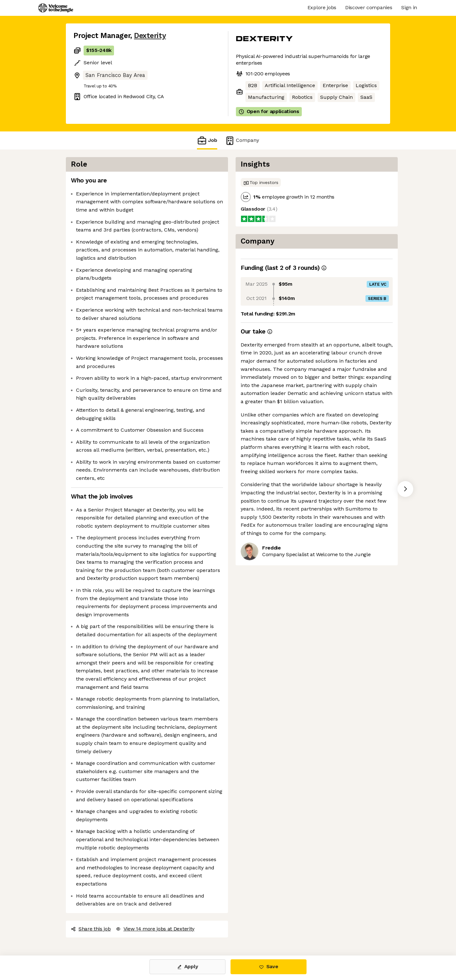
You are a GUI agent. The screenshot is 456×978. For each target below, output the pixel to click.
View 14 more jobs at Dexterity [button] (155, 929)
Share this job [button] (91, 929)
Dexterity (150, 35)
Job (207, 140)
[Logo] (55, 7)
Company (242, 140)
